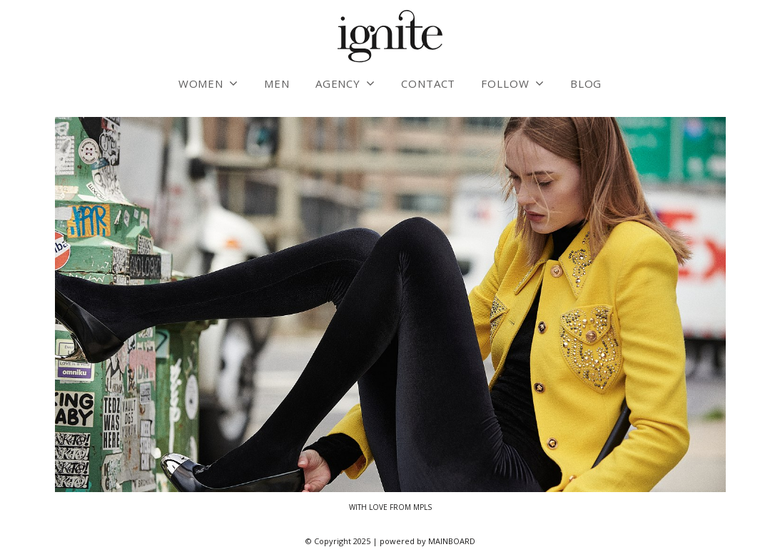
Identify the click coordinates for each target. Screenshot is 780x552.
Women (201, 83)
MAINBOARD (451, 541)
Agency (337, 83)
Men (277, 83)
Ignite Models (390, 37)
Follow (505, 83)
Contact (428, 83)
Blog (586, 83)
